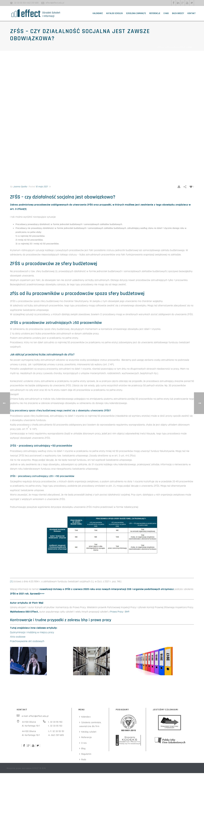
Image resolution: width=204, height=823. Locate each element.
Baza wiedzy (178, 13)
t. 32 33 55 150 (55, 722)
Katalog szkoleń (114, 13)
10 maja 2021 (42, 186)
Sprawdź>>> (37, 593)
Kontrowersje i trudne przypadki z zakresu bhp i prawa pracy (60, 620)
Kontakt (191, 13)
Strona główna (164, 47)
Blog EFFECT (180, 47)
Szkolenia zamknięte (136, 13)
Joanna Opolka (20, 186)
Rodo (82, 759)
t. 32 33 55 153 (55, 725)
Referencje (154, 13)
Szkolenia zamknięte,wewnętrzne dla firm (90, 724)
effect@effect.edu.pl (55, 3)
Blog (82, 748)
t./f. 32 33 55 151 (56, 731)
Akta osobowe (17, 637)
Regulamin (85, 754)
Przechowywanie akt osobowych (27, 641)
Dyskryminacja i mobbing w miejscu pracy (32, 632)
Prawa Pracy (116, 611)
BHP (127, 611)
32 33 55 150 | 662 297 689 (26, 3)
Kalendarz (98, 13)
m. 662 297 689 (56, 735)
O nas (166, 13)
